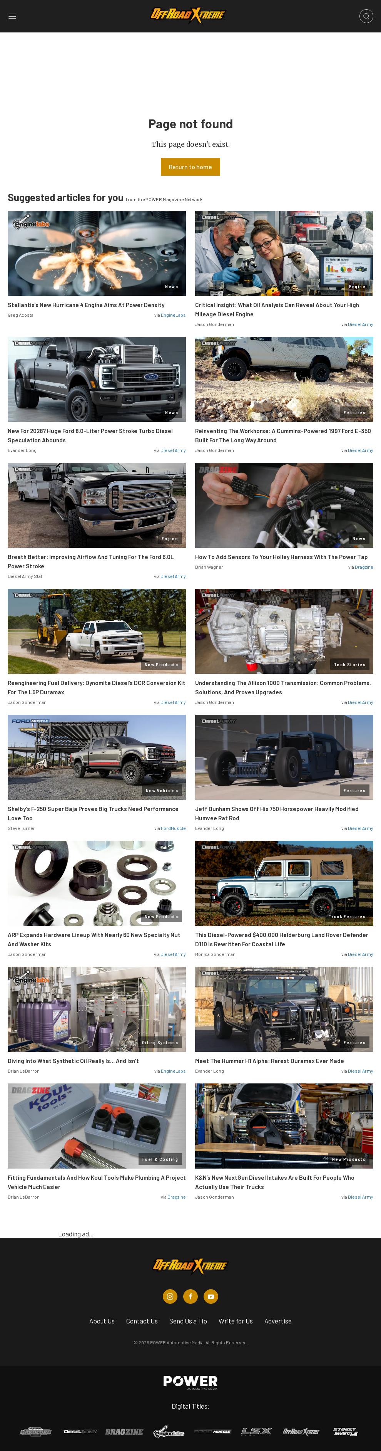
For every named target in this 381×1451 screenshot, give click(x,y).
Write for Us (236, 1321)
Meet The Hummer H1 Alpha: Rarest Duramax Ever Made (269, 1060)
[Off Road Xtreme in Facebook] (190, 1296)
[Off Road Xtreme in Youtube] (211, 1296)
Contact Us (142, 1321)
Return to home (190, 166)
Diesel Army (360, 324)
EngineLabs (173, 314)
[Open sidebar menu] (12, 16)
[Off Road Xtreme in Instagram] (170, 1296)
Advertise (278, 1321)
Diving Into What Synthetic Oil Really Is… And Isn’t (73, 1060)
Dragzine (364, 566)
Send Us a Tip (188, 1321)
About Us (102, 1321)
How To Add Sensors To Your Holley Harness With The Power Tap (281, 556)
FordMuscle (173, 828)
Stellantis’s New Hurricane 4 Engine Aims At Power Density (86, 304)
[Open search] (366, 16)
